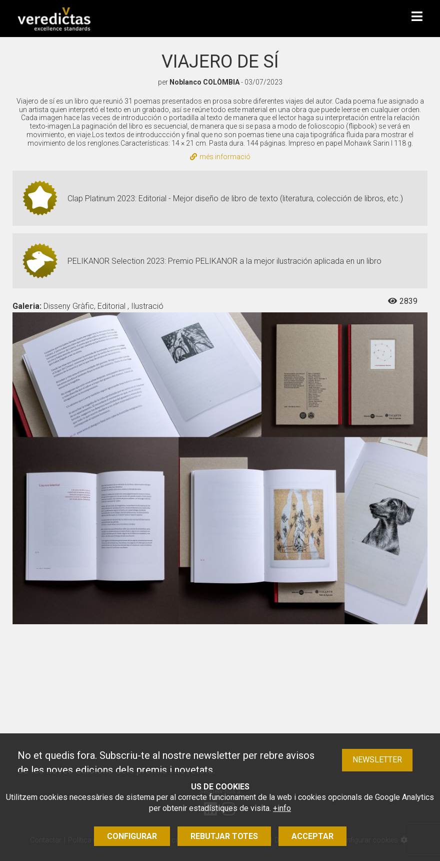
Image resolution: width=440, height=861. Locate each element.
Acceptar (313, 836)
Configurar (132, 836)
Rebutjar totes (224, 836)
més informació (220, 157)
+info (282, 808)
